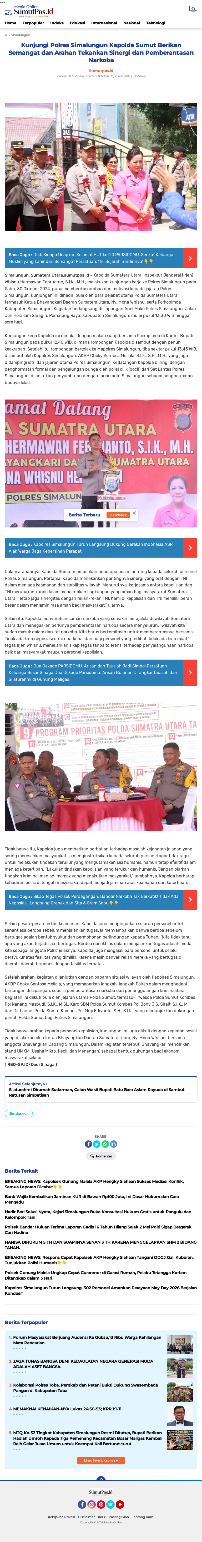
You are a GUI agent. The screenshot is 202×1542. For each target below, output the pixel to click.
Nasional (131, 23)
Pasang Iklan (119, 1517)
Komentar (101, 1156)
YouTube (124, 1506)
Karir (101, 1517)
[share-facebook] (88, 1144)
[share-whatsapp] (105, 1144)
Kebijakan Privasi (61, 1517)
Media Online (26, 6)
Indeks (56, 23)
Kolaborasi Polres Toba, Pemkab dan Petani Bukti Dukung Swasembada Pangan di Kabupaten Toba (85, 1388)
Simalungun (18, 1113)
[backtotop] (101, 1481)
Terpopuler (33, 23)
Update (118, 515)
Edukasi (77, 23)
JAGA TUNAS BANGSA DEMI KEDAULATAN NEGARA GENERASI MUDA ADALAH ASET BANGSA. (83, 1364)
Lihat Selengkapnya (101, 1460)
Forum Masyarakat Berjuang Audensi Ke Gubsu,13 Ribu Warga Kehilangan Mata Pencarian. (87, 1340)
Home (10, 23)
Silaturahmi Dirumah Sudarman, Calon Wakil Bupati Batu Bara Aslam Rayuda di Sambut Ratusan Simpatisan (96, 1092)
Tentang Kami (143, 1517)
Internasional (104, 23)
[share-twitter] (96, 1144)
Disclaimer (86, 1517)
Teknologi (155, 23)
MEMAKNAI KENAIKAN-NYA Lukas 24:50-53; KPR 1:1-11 (67, 1408)
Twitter (112, 1506)
